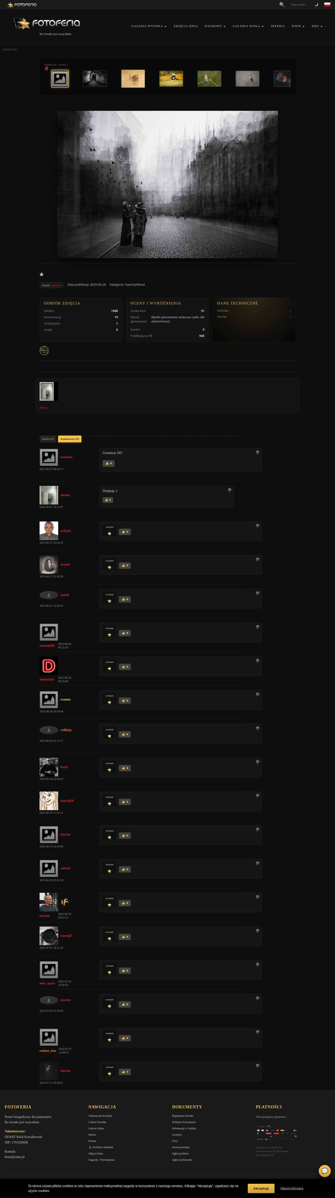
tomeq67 (66, 935)
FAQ (175, 1141)
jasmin (65, 564)
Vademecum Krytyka (100, 1115)
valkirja (65, 730)
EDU (315, 26)
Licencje (177, 1134)
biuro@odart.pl (15, 1157)
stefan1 (65, 868)
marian (45, 915)
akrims (56, 285)
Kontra (92, 1141)
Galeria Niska (246, 26)
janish (64, 595)
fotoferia (66, 457)
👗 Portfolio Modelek (100, 1147)
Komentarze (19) (69, 438)
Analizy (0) (48, 438)
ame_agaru (47, 983)
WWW (296, 26)
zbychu (65, 834)
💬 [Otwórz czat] (324, 1171)
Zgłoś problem (180, 1153)
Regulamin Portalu (182, 1115)
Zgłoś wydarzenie (182, 1159)
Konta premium (181, 1147)
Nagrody (213, 26)
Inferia (278, 26)
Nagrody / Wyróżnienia (101, 1159)
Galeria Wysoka (147, 26)
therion (65, 1071)
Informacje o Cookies (184, 1128)
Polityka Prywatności (184, 1122)
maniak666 (47, 645)
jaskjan (65, 530)
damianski (47, 679)
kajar (64, 767)
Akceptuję (261, 1188)
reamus (65, 699)
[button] (165, 26)
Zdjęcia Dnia (186, 26)
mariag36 (67, 800)
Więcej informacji (292, 1188)
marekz (65, 1000)
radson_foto (48, 1050)
